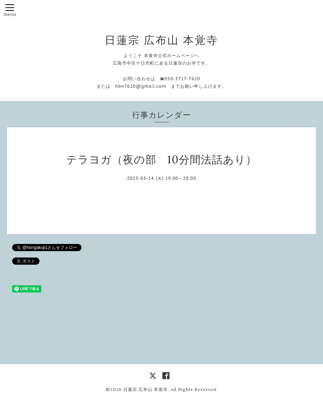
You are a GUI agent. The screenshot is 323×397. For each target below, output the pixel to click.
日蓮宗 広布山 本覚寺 (161, 40)
